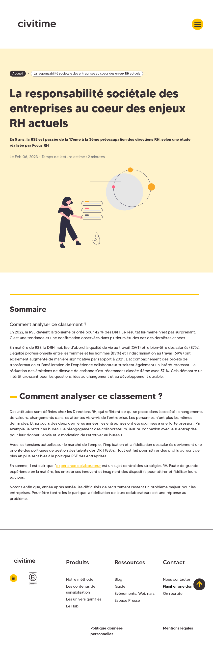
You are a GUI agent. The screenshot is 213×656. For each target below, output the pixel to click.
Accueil (17, 73)
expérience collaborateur (78, 465)
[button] (197, 24)
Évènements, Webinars (135, 593)
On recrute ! (174, 593)
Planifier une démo (179, 586)
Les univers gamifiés (83, 599)
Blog (118, 579)
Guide (120, 586)
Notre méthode (79, 579)
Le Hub (72, 606)
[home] (33, 24)
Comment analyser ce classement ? (48, 324)
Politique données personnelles (106, 631)
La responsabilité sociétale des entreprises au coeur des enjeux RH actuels (87, 73)
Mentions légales (178, 628)
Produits (77, 562)
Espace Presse (127, 600)
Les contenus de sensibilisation (80, 589)
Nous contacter (176, 579)
